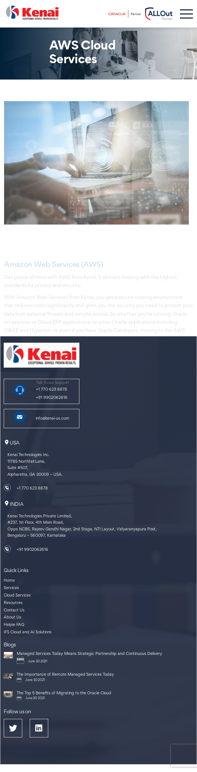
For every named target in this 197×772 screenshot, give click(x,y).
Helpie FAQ (14, 625)
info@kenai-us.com (52, 418)
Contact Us (14, 610)
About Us (12, 617)
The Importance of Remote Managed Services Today (65, 674)
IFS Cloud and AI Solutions (28, 632)
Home (9, 580)
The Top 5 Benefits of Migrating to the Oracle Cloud (64, 693)
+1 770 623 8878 (51, 389)
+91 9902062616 (52, 398)
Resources (13, 603)
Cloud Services (17, 595)
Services (11, 588)
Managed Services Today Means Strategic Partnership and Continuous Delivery (89, 654)
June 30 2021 (37, 661)
